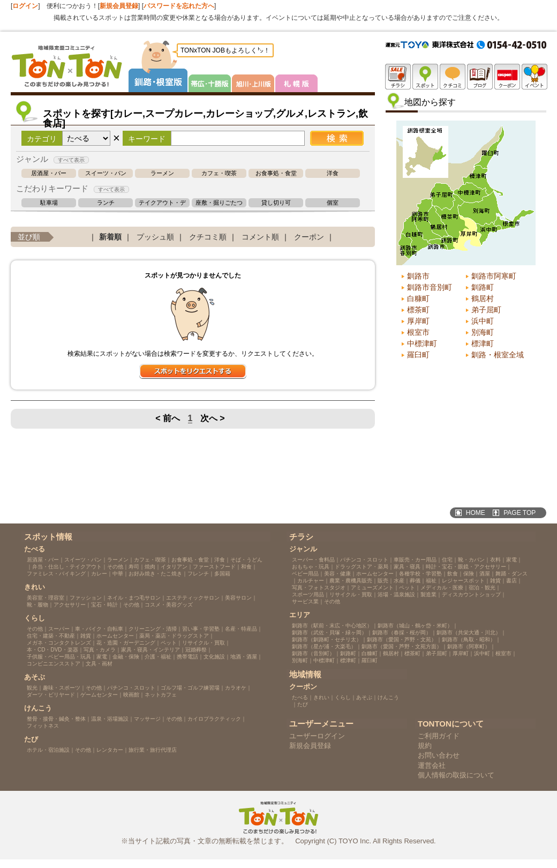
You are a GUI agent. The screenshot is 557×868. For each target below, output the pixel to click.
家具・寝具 (407, 567)
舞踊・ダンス (511, 574)
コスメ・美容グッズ (169, 605)
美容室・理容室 (45, 598)
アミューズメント (372, 587)
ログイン (25, 6)
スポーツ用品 (308, 594)
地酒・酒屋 (243, 657)
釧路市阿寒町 (493, 276)
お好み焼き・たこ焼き (155, 574)
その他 (115, 567)
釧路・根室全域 (497, 354)
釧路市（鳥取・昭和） (468, 639)
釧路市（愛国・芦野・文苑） (401, 639)
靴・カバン (471, 560)
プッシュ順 (155, 237)
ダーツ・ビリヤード (51, 695)
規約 (425, 746)
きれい (321, 697)
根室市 (418, 332)
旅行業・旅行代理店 (153, 750)
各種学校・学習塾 (420, 574)
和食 (246, 567)
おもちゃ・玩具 (310, 567)
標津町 (482, 343)
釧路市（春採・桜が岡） (401, 632)
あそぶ (364, 697)
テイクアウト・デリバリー (162, 203)
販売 (383, 580)
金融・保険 (125, 657)
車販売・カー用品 (415, 560)
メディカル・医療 (441, 587)
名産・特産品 (241, 629)
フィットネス (43, 726)
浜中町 (482, 321)
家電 (101, 657)
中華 (117, 574)
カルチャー (310, 580)
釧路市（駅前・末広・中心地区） (332, 625)
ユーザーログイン (317, 736)
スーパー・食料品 (313, 560)
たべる (300, 697)
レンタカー (109, 750)
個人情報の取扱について (456, 775)
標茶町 (418, 309)
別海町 (482, 332)
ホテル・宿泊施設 (48, 750)
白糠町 (418, 298)
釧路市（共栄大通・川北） (468, 632)
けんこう (388, 697)
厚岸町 (418, 321)
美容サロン (238, 598)
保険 (468, 574)
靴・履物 (37, 605)
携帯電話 (187, 657)
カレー (99, 574)
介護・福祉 (158, 657)
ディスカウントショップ (471, 594)
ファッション (86, 598)
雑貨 (85, 636)
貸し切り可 (276, 203)
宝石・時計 (104, 605)
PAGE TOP (519, 513)
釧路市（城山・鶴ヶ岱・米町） (415, 625)
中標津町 (422, 343)
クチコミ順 (208, 237)
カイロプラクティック (214, 719)
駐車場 (49, 203)
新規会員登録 (119, 6)
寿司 (134, 567)
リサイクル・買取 (203, 643)
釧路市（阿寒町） (468, 646)
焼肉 (150, 567)
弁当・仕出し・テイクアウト (67, 567)
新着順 (110, 237)
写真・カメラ (100, 650)
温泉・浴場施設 (110, 719)
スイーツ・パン (105, 173)
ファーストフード (214, 567)
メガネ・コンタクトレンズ (59, 643)
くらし (343, 697)
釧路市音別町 (429, 287)
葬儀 (415, 580)
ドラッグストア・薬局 (361, 567)
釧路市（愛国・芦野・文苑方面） (402, 646)
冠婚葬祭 (196, 650)
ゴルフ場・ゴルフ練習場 (190, 688)
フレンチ (198, 574)
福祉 (431, 580)
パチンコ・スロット (131, 688)
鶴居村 (482, 298)
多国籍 (222, 574)
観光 (32, 688)
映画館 (131, 695)
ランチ (106, 203)
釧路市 (418, 276)
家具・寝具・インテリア (150, 650)
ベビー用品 (305, 574)
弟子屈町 (486, 309)
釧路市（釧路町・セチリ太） (327, 639)
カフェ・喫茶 (219, 173)
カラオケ (235, 688)
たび (302, 704)
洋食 (332, 173)
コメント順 (260, 237)
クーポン (309, 237)
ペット (169, 643)
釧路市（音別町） (313, 653)
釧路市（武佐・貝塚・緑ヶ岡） (329, 632)
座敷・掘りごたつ (219, 203)
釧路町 (482, 287)
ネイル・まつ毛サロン (134, 598)
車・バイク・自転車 (99, 629)
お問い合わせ (439, 755)
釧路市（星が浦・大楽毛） (324, 646)
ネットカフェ (161, 695)
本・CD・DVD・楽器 (52, 650)
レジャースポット (463, 580)
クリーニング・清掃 (153, 629)
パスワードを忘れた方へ (179, 6)
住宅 (447, 560)
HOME (475, 513)
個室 (332, 203)
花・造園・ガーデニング (125, 643)
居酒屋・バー (48, 173)
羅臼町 (418, 354)
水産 (399, 580)
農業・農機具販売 (350, 580)
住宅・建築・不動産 (51, 636)
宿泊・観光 (482, 587)
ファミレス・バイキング (56, 574)
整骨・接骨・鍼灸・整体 (56, 719)
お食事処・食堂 (276, 173)
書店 (511, 580)
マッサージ (147, 719)
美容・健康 (337, 574)
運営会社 (432, 765)
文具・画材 (99, 664)
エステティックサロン (193, 598)
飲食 (452, 574)
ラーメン (162, 173)
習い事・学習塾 (201, 629)
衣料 (495, 560)
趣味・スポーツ (61, 688)
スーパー (59, 629)
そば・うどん (246, 560)
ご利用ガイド (439, 736)
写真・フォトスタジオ (318, 587)
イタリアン (174, 567)
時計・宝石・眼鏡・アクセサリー (466, 567)
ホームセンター (115, 636)
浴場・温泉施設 (396, 594)
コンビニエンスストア (53, 664)
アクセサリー (70, 605)
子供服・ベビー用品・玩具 (59, 657)
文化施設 (214, 657)
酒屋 (484, 574)
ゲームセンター (99, 695)
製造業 (428, 594)
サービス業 (305, 601)
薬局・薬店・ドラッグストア (174, 636)
